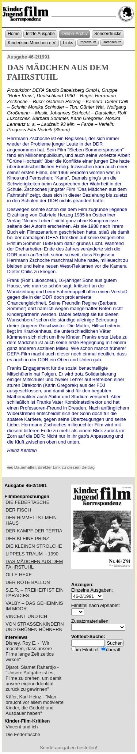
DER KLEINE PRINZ (27, 538)
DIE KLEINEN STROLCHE (33, 546)
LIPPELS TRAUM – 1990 (31, 554)
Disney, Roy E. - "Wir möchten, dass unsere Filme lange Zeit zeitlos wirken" (29, 651)
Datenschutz (112, 42)
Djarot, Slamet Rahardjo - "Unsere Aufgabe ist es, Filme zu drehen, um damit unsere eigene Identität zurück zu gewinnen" (33, 678)
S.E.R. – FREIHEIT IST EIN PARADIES (34, 592)
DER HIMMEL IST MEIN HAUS (31, 520)
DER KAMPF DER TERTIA (33, 531)
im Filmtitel (87, 649)
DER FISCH (18, 510)
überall (113, 649)
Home (13, 33)
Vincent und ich (21, 727)
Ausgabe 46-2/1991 (28, 57)
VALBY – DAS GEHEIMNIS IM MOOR (34, 605)
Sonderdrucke (108, 33)
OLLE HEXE (18, 574)
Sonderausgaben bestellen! (68, 747)
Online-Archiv (74, 33)
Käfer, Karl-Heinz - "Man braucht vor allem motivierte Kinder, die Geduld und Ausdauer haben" (34, 705)
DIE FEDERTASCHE (27, 502)
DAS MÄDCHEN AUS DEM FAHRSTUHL (34, 564)
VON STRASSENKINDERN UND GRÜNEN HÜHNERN (34, 626)
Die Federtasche (22, 734)
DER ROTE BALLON (27, 582)
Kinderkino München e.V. (32, 42)
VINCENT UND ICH (26, 616)
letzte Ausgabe (40, 33)
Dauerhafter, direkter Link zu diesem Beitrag (51, 467)
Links (68, 42)
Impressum (88, 42)
